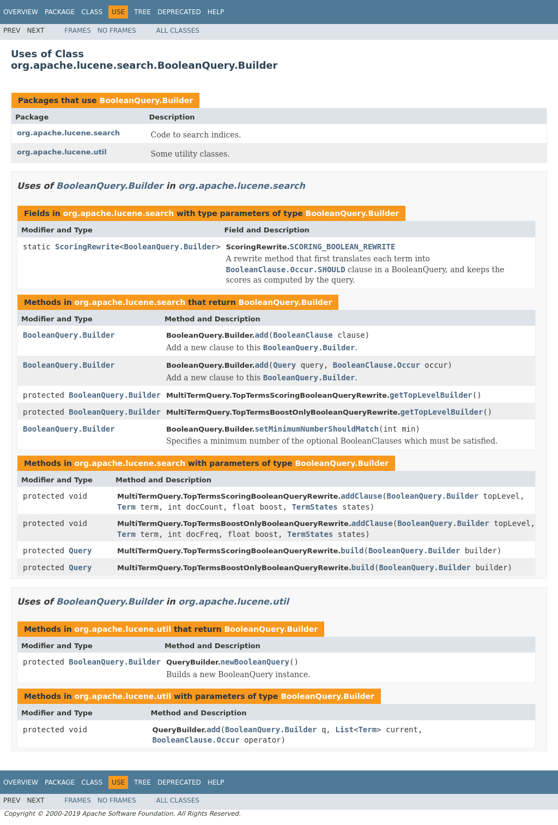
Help (216, 12)
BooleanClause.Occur (376, 365)
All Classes (177, 30)
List (344, 729)
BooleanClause (303, 335)
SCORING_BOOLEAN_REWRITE (343, 246)
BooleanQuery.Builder (146, 100)
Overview (20, 12)
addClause (361, 496)
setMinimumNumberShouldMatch (316, 429)
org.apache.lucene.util (62, 152)
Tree (142, 12)
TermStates (314, 507)
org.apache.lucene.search (68, 133)
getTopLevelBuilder (431, 395)
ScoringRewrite (87, 246)
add (261, 335)
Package (60, 12)
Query (284, 365)
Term (126, 507)
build (352, 550)
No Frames (117, 30)
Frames (77, 30)
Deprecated (179, 12)
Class (91, 12)
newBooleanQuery (255, 661)
